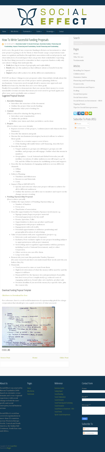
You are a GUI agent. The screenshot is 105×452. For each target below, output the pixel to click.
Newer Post (5, 358)
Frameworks (27, 31)
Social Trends (58, 411)
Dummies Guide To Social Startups (27, 44)
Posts (78, 124)
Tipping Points (79, 104)
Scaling (76, 91)
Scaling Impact (59, 391)
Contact (61, 31)
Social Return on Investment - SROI (88, 101)
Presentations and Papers (84, 87)
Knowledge (50, 31)
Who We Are (14, 31)
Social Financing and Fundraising (47, 46)
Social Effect (13, 446)
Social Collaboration (60, 397)
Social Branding (59, 394)
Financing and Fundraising (84, 80)
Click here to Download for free (14, 295)
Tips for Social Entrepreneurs (86, 107)
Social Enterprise (80, 94)
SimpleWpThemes (100, 446)
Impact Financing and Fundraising (24, 46)
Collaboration (79, 74)
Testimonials (79, 60)
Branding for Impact (82, 70)
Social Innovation (80, 97)
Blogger (9, 448)
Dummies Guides (45, 44)
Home (4, 31)
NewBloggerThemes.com (98, 448)
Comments (80, 128)
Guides (39, 31)
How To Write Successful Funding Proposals (25, 39)
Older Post (64, 358)
